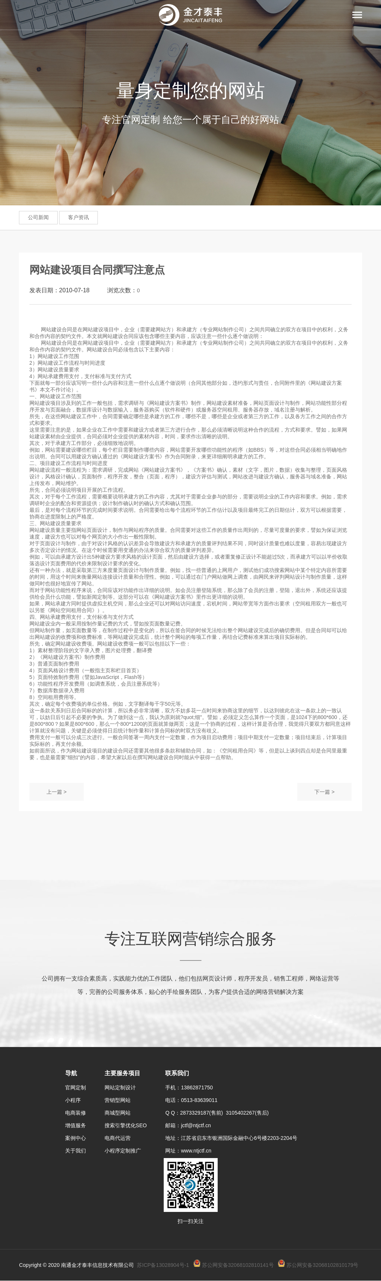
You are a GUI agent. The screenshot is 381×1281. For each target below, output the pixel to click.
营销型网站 (118, 1100)
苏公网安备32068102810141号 (238, 1265)
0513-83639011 (199, 1100)
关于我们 (75, 1151)
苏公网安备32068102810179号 (322, 1265)
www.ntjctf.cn (196, 1151)
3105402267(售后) (247, 1113)
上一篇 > (57, 792)
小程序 (73, 1100)
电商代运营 (118, 1138)
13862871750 (197, 1087)
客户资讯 (78, 217)
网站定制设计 (120, 1087)
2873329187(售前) (203, 1113)
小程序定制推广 (123, 1151)
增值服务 (75, 1125)
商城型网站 (118, 1113)
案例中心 (75, 1138)
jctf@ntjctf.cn (196, 1125)
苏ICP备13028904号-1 (163, 1265)
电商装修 (75, 1113)
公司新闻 (38, 217)
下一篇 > (324, 792)
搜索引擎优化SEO (126, 1125)
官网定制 (75, 1087)
